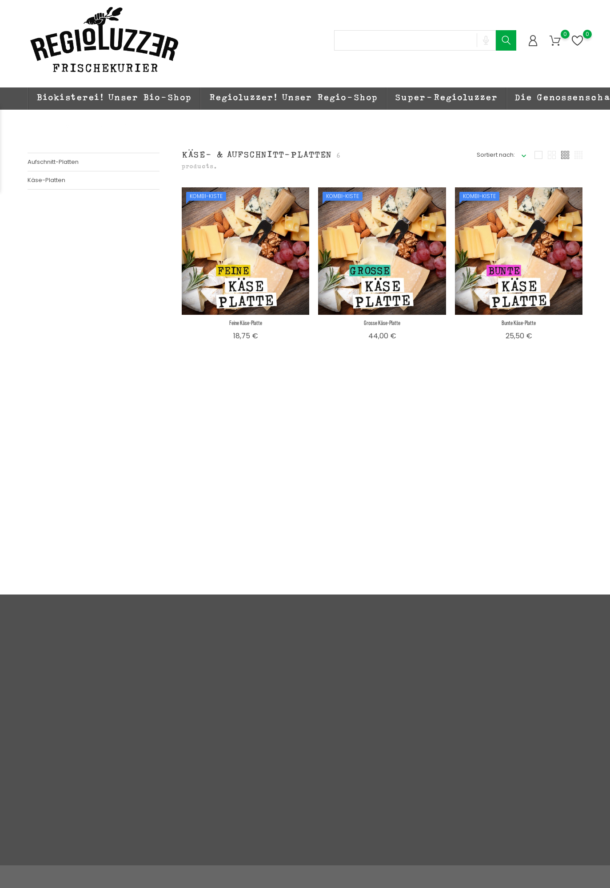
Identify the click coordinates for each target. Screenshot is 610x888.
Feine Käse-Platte (245, 322)
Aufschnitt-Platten (53, 162)
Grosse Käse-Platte (382, 322)
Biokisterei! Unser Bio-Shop (114, 98)
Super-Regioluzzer (446, 98)
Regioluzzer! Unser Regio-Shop (293, 98)
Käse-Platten (46, 180)
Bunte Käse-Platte (519, 322)
